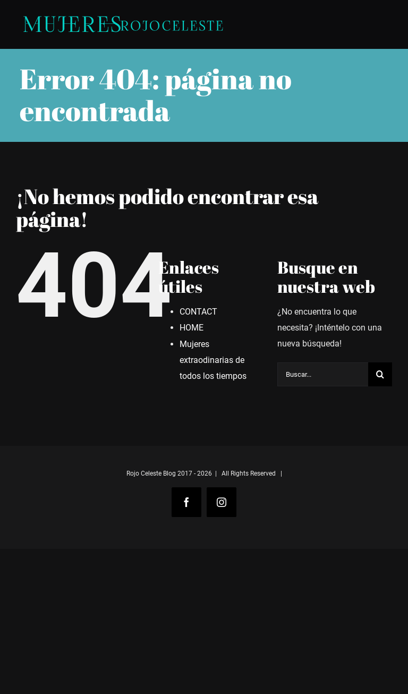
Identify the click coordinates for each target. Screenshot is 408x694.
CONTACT (198, 312)
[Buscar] (380, 374)
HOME (191, 328)
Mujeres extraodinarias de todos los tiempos (213, 360)
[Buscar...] (322, 374)
